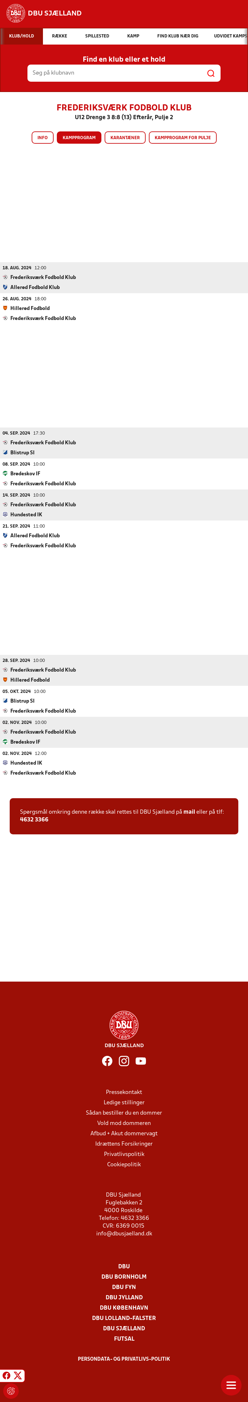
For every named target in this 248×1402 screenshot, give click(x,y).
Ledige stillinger (124, 1102)
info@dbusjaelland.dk (124, 1233)
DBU (124, 1266)
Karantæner (125, 138)
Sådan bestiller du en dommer (124, 1113)
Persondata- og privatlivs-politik (124, 1359)
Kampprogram (79, 138)
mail (189, 812)
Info (42, 138)
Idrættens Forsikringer (124, 1144)
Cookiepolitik (124, 1164)
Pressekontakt (124, 1092)
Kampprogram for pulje (183, 138)
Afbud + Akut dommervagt (124, 1133)
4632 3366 (34, 819)
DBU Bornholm (124, 1277)
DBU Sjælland (124, 1328)
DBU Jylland (124, 1297)
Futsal (124, 1339)
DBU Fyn (124, 1287)
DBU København (124, 1308)
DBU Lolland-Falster (124, 1318)
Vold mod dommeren (124, 1123)
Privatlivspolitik (124, 1154)
